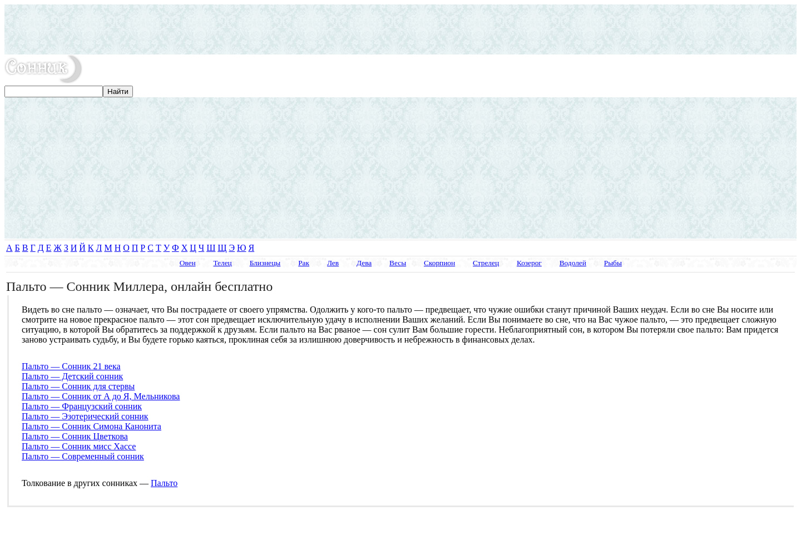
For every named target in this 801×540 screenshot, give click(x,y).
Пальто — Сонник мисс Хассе (79, 446)
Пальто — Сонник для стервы (78, 386)
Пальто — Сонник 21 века (71, 366)
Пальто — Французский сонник (82, 406)
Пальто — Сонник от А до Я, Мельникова (101, 396)
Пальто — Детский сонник (72, 376)
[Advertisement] (400, 29)
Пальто (164, 483)
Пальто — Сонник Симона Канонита (91, 426)
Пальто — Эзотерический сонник (85, 416)
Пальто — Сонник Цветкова (75, 436)
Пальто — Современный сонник (83, 456)
